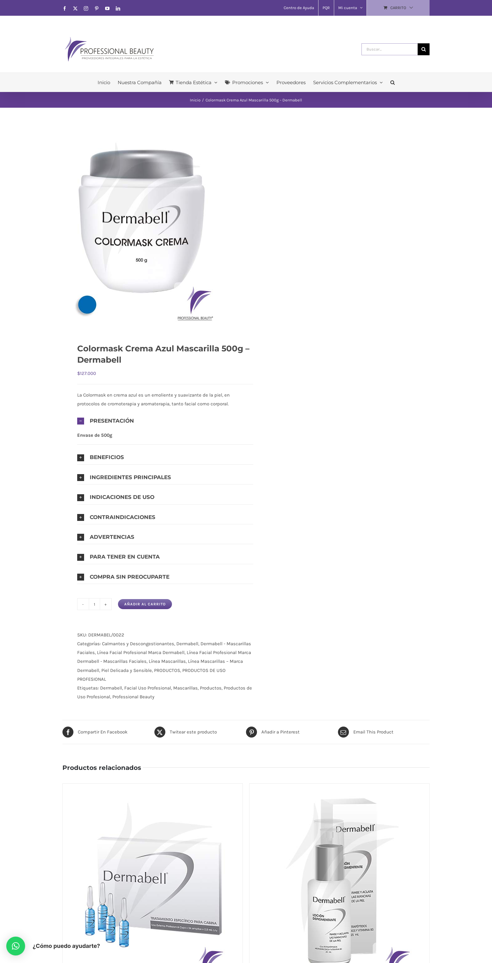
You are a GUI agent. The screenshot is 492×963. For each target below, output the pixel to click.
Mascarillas (185, 688)
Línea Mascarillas (167, 661)
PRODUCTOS (167, 670)
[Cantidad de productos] (94, 604)
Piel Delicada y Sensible (126, 670)
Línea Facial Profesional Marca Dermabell (140, 652)
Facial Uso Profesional (147, 688)
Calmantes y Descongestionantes (138, 644)
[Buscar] (424, 49)
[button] (392, 82)
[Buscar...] (389, 49)
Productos (211, 688)
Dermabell (187, 644)
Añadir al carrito (145, 604)
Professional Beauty (133, 697)
